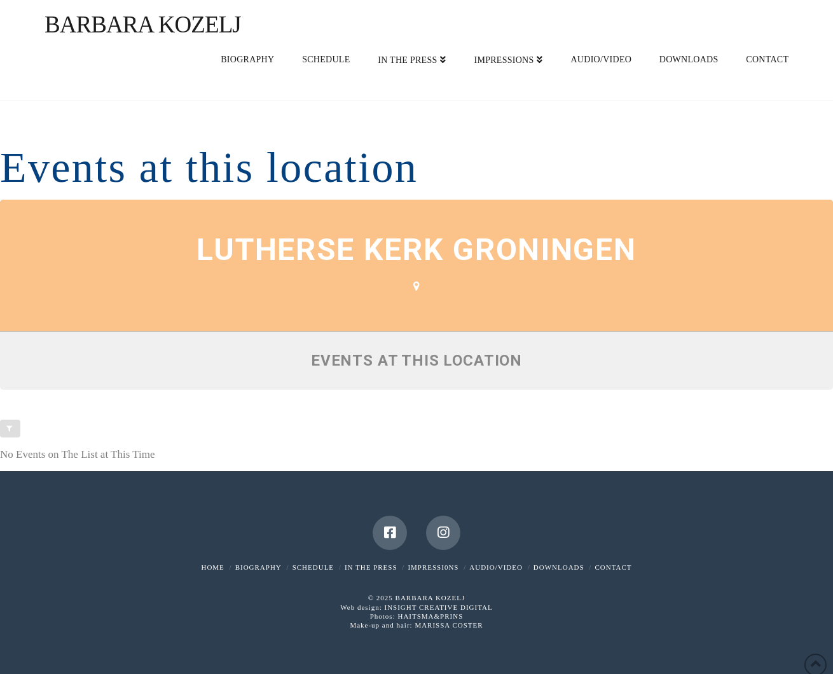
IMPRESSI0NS (433, 567)
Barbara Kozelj (143, 24)
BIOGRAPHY (258, 567)
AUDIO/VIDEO (496, 567)
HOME (212, 567)
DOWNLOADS (559, 567)
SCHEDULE (313, 567)
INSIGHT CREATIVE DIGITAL (438, 607)
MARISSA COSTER (449, 625)
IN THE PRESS (371, 567)
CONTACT (613, 567)
